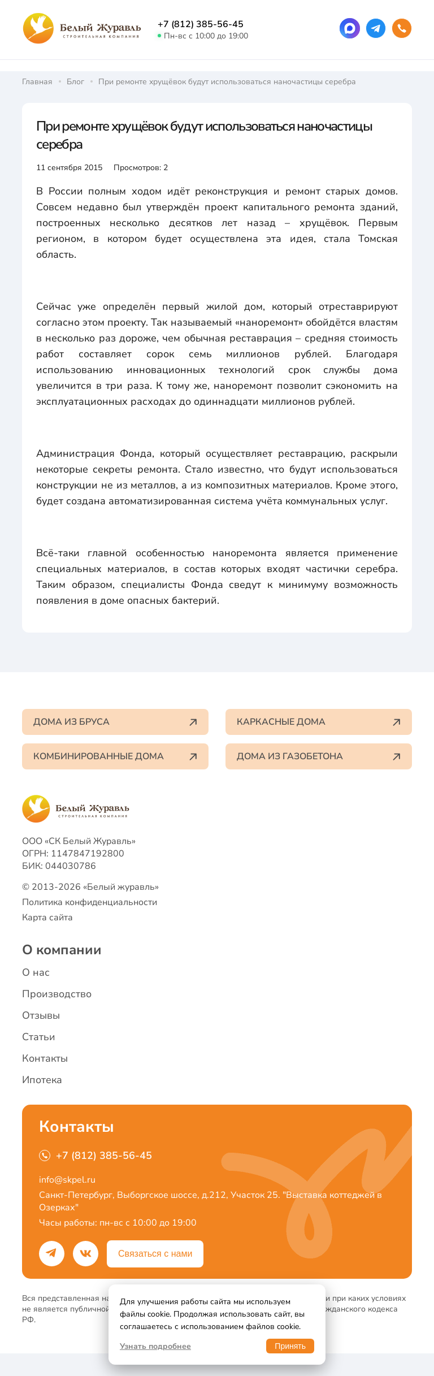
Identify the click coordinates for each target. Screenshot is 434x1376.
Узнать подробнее (155, 1346)
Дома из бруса (115, 722)
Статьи (38, 1037)
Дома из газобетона (319, 756)
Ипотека (42, 1080)
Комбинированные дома (115, 756)
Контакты (45, 1058)
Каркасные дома (319, 722)
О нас (36, 972)
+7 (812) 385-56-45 (201, 24)
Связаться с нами (155, 1253)
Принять (290, 1346)
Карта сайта (47, 917)
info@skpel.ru (67, 1180)
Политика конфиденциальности (89, 902)
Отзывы (41, 1015)
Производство (57, 994)
